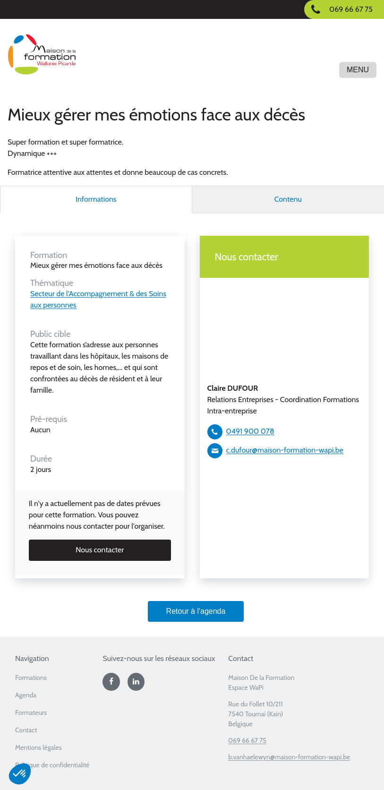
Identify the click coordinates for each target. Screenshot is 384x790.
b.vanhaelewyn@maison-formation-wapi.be (289, 757)
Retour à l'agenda (196, 611)
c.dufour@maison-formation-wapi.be (284, 450)
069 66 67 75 (247, 740)
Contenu (288, 199)
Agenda (25, 695)
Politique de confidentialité (52, 765)
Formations (31, 677)
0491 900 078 (250, 431)
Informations (96, 199)
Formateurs (31, 712)
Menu (358, 70)
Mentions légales (38, 747)
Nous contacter (100, 549)
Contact (26, 730)
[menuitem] (55, 680)
